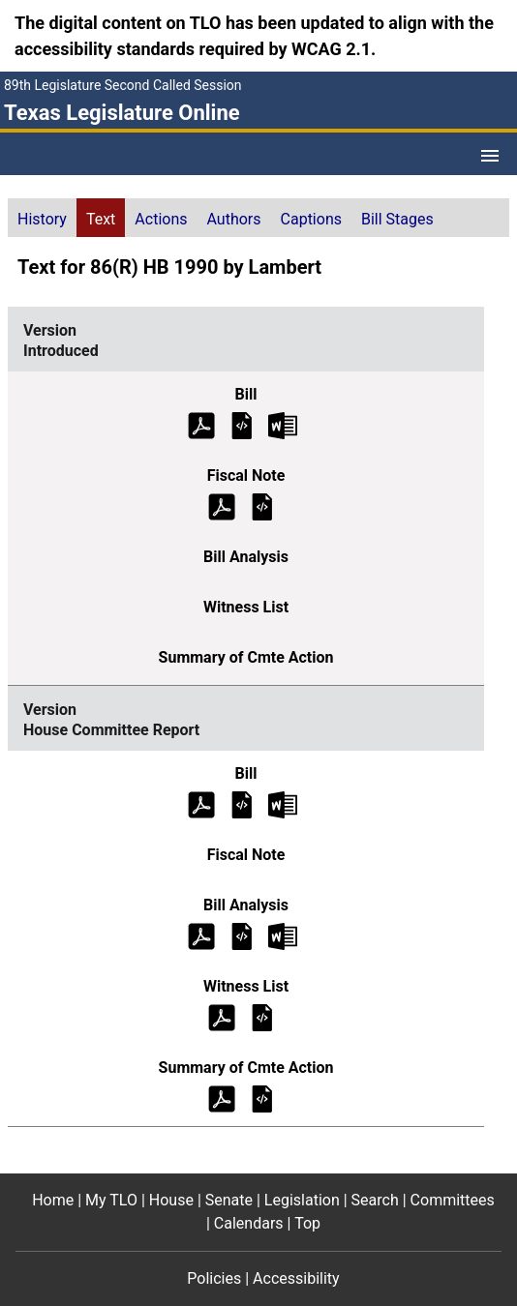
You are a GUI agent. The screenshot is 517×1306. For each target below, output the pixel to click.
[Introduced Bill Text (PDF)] (201, 424)
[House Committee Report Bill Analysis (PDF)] (201, 935)
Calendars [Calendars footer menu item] (249, 1223)
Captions (311, 219)
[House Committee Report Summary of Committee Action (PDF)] (221, 1097)
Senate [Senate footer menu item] (229, 1200)
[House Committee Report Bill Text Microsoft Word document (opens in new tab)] (282, 803)
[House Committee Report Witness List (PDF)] (221, 1016)
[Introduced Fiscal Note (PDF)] (221, 505)
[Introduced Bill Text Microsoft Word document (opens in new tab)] (282, 424)
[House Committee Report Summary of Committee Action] (262, 1097)
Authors (234, 219)
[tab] (42, 217)
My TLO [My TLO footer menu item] (111, 1200)
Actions (161, 219)
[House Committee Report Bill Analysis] (242, 935)
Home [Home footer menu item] (53, 1200)
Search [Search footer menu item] (375, 1200)
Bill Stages (397, 219)
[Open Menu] (490, 155)
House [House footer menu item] (171, 1200)
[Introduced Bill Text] (242, 424)
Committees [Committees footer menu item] (453, 1200)
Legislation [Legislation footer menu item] (302, 1200)
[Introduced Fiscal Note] (262, 505)
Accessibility (296, 1278)
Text (100, 219)
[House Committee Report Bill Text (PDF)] (201, 803)
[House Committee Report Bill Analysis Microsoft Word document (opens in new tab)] (282, 935)
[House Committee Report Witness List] (262, 1016)
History (42, 219)
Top (307, 1223)
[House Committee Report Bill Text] (242, 803)
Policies (214, 1278)
